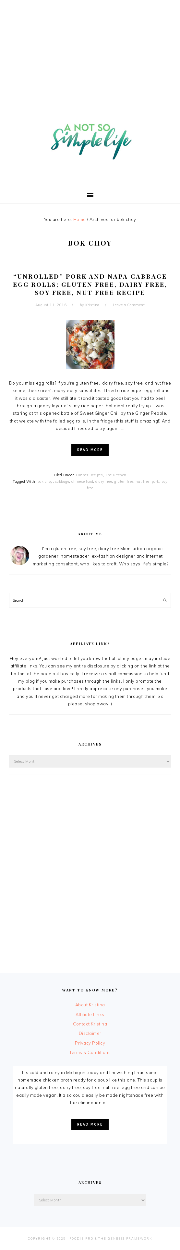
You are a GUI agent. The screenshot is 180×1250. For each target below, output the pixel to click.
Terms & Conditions (90, 1052)
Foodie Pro (81, 1238)
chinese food (82, 481)
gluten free (123, 481)
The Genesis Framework (125, 1238)
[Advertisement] (90, 45)
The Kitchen (115, 475)
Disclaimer (90, 1033)
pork (155, 481)
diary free (103, 481)
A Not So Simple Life (90, 138)
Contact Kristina (90, 1023)
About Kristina (90, 1004)
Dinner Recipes (89, 475)
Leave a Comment (129, 305)
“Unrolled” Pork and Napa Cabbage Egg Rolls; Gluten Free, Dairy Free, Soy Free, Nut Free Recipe (90, 284)
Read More (90, 450)
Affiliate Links (90, 1014)
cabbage (62, 481)
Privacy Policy (90, 1043)
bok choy (45, 481)
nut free (143, 481)
